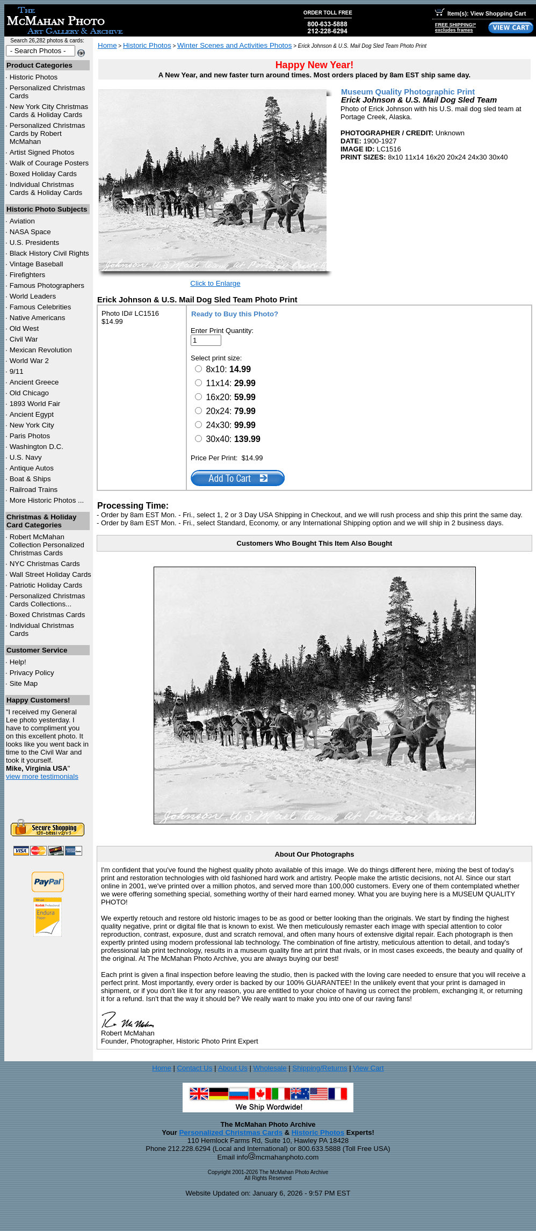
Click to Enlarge (215, 283)
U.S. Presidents (35, 242)
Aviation (22, 221)
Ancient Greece (34, 382)
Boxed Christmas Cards (47, 615)
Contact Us (194, 1068)
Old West (24, 328)
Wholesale (269, 1068)
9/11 (17, 371)
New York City (32, 425)
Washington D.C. (36, 447)
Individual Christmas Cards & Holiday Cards (46, 188)
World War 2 (29, 361)
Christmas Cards (45, 564)
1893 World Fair (35, 404)
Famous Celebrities (40, 307)
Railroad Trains (34, 490)
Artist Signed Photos (42, 152)
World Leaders (33, 296)
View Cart (368, 1068)
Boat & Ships (30, 479)
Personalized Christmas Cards (231, 1132)
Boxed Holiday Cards (43, 174)
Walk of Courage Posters (49, 163)
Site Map (24, 683)
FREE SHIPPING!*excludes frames (455, 27)
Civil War (24, 339)
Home (107, 45)
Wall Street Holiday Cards (50, 574)
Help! (18, 662)
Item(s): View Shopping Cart (480, 13)
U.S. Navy (26, 457)
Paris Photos (30, 436)
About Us (233, 1068)
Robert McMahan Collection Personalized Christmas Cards (47, 545)
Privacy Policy (32, 673)
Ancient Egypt (32, 414)
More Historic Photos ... (47, 500)
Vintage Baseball (36, 264)
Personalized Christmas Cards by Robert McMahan (47, 133)
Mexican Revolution (41, 350)
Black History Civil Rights (49, 253)
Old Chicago (29, 393)
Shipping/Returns (319, 1068)
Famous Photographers (47, 285)
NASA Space (30, 232)
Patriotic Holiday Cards (46, 585)
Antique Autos (32, 468)
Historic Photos (34, 77)
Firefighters (28, 275)
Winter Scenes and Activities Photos (234, 45)
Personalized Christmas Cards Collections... (47, 600)
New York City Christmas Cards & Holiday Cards (49, 111)
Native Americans (38, 318)
